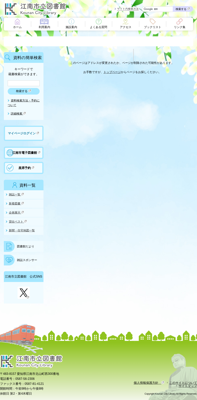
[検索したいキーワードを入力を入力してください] (24, 83)
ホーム (17, 27)
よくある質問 (98, 27)
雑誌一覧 (16, 194)
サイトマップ (188, 386)
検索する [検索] (183, 9)
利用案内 (44, 27)
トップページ (112, 72)
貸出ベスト (18, 221)
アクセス (125, 27)
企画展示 (16, 212)
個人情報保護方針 (149, 382)
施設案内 (71, 27)
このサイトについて (183, 382)
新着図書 (16, 203)
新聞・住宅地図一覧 (22, 230)
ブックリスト (152, 27)
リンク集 (179, 27)
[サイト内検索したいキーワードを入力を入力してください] (157, 9)
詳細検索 (18, 113)
